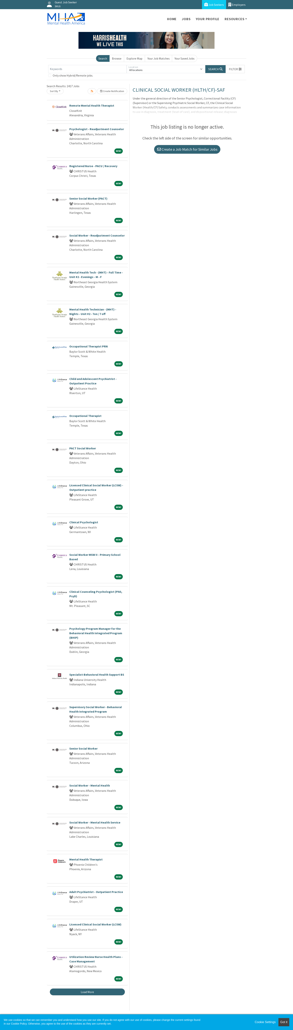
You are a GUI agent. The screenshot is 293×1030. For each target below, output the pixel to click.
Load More (87, 992)
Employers (237, 4)
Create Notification (112, 91)
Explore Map (134, 58)
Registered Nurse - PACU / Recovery (93, 166)
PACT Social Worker (82, 448)
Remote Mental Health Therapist (91, 105)
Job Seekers (214, 4)
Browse (116, 58)
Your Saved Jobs (185, 58)
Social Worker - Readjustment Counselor (97, 235)
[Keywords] (87, 69)
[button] (235, 69)
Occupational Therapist (85, 416)
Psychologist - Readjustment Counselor (96, 129)
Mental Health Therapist (86, 859)
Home (172, 19)
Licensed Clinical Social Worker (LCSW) (95, 924)
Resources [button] (234, 19)
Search (102, 58)
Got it (283, 1022)
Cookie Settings (265, 1022)
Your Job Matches (158, 58)
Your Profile (208, 19)
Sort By (54, 91)
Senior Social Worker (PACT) (88, 198)
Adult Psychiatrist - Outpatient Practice (96, 892)
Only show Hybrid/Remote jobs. (73, 75)
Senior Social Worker (83, 748)
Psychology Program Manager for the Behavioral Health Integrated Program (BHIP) (95, 633)
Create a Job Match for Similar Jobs (187, 149)
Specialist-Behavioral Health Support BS (96, 674)
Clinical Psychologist (83, 522)
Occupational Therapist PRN (88, 346)
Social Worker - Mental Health (89, 785)
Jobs (186, 19)
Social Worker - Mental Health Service (94, 822)
